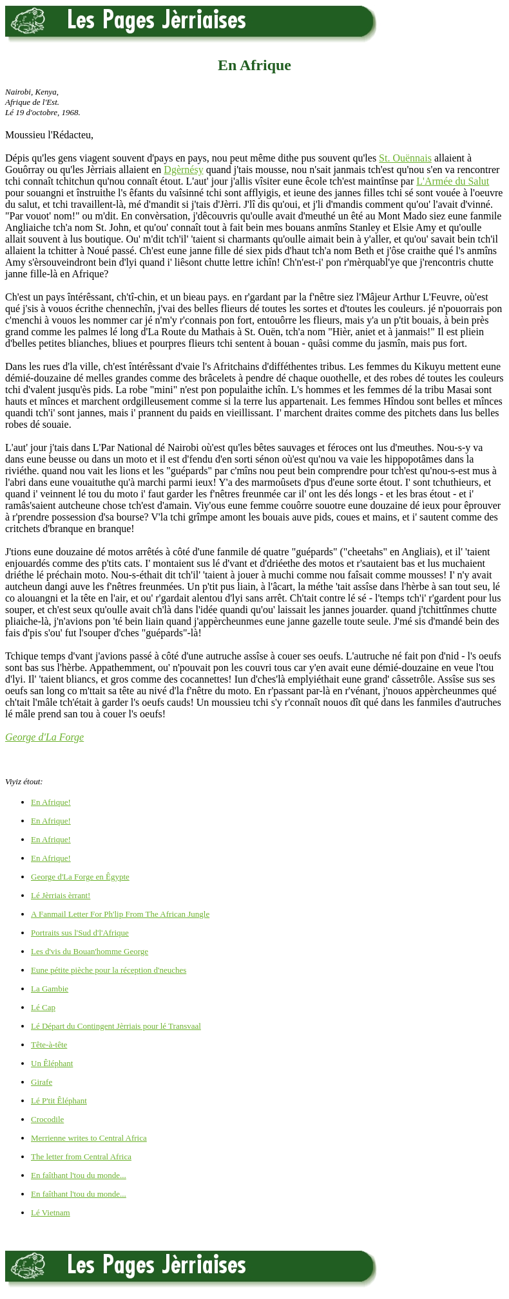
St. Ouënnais (405, 157)
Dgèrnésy (183, 169)
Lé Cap (43, 1007)
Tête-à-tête (49, 1044)
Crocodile (47, 1119)
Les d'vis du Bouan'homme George (89, 951)
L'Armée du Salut (452, 181)
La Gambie (49, 988)
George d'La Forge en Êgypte (80, 876)
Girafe (41, 1082)
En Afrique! (51, 802)
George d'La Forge (44, 737)
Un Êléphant (52, 1063)
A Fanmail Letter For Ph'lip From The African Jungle (120, 914)
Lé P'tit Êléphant (59, 1100)
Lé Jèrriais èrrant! (60, 895)
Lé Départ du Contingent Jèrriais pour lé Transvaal (116, 1026)
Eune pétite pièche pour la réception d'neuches (108, 970)
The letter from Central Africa (81, 1156)
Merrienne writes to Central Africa (89, 1138)
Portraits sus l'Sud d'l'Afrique (80, 932)
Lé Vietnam (50, 1212)
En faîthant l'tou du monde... (78, 1175)
